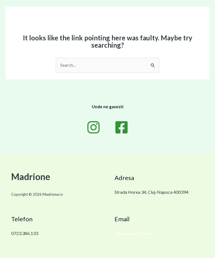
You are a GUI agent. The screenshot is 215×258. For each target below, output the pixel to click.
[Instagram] (94, 127)
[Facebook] (121, 127)
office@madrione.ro (133, 233)
